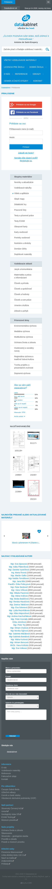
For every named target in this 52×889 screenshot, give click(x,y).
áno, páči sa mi (19, 396)
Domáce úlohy (20, 249)
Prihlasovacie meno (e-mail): (21, 129)
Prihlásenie (8, 2)
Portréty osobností (22, 238)
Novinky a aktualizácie (24, 182)
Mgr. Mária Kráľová (19, 596)
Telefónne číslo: (12, 685)
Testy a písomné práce (24, 215)
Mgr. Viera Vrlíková (19, 590)
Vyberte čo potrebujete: (15, 703)
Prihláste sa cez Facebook (27, 112)
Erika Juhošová (19, 622)
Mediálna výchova (22, 331)
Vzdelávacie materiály (10, 770)
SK (48, 2)
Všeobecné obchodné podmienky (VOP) (18, 798)
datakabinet (12, 752)
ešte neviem (18, 400)
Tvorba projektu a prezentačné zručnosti (23, 366)
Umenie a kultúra (21, 305)
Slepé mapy (19, 199)
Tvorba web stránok (9, 877)
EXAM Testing (7, 817)
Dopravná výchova (22, 373)
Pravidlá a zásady (9, 839)
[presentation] (27, 726)
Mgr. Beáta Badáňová (19, 599)
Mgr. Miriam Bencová (19, 642)
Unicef (4, 811)
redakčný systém (25, 877)
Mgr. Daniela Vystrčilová (18, 570)
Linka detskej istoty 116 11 (12, 855)
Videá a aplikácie (21, 193)
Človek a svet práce (22, 300)
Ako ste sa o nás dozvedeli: (16, 694)
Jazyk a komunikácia (23, 269)
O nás (7, 74)
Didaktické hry (20, 204)
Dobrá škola (36, 67)
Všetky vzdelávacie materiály (20, 60)
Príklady (4, 864)
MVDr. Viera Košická (19, 645)
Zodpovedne (6, 861)
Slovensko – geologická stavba (14, 836)
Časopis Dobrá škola (10, 789)
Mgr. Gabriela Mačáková (19, 634)
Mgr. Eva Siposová (19, 564)
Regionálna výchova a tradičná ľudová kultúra (24, 357)
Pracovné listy (20, 210)
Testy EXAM (19, 221)
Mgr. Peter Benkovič (19, 587)
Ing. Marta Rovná (18, 572)
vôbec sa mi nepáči (20, 407)
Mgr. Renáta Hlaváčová (19, 602)
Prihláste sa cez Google (26, 105)
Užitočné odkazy (8, 792)
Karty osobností (21, 232)
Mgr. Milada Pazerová (19, 593)
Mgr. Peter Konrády (19, 619)
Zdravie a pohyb (21, 311)
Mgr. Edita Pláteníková (18, 567)
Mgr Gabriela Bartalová (19, 636)
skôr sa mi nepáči (20, 403)
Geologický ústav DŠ (10, 814)
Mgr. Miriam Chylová (19, 628)
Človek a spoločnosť (23, 289)
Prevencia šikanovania (11, 852)
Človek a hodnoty (21, 294)
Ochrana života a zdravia (25, 342)
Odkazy (37, 74)
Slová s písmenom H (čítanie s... (26, 543)
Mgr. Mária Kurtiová (19, 639)
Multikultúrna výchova (23, 337)
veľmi (16, 393)
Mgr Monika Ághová (19, 631)
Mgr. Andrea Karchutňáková (19, 616)
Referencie (21, 74)
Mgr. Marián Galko (18, 575)
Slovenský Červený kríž (11, 808)
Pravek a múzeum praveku (13, 842)
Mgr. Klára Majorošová (19, 613)
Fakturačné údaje (8, 776)
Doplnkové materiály (23, 254)
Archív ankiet (18, 416)
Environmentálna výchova (25, 326)
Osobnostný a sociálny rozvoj (24, 349)
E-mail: (8, 677)
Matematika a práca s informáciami (22, 276)
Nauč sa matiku (8, 858)
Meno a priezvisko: (13, 668)
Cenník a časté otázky (16, 81)
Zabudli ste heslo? (26, 153)
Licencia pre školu (14, 67)
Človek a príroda (21, 283)
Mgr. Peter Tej (19, 625)
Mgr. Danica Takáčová (19, 604)
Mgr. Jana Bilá (18, 581)
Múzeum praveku (8, 820)
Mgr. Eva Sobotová (19, 607)
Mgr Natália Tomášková (19, 578)
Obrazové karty (20, 226)
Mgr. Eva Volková (19, 648)
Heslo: (12, 137)
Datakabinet (5, 88)
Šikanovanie (6, 833)
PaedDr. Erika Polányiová (19, 584)
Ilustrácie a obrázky (22, 243)
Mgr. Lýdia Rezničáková (19, 610)
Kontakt (37, 81)
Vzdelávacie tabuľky (23, 188)
